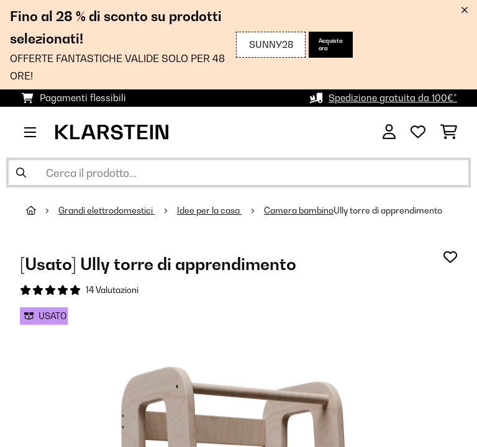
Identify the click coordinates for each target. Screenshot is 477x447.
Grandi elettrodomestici (106, 210)
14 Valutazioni (112, 290)
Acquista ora (331, 44)
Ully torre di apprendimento (388, 210)
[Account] (389, 132)
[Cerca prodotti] (238, 172)
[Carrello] (448, 132)
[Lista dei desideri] (418, 132)
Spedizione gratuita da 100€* (393, 98)
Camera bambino (299, 210)
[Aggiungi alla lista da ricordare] (450, 257)
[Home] (42, 210)
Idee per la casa (209, 210)
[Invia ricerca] (21, 172)
